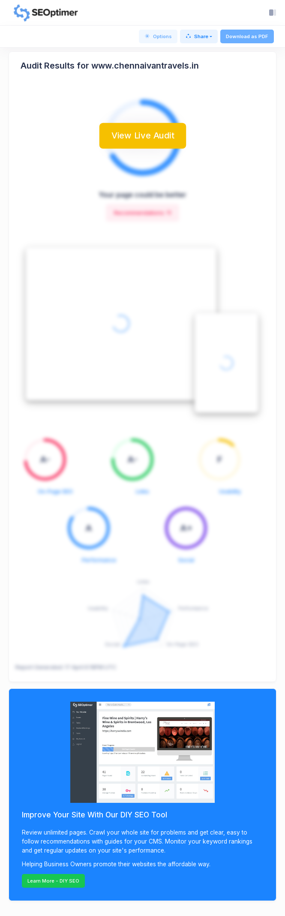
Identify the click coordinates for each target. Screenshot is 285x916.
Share (197, 36)
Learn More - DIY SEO (53, 881)
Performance (99, 560)
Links (142, 491)
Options (158, 36)
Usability (230, 491)
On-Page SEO (55, 491)
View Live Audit (142, 135)
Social (186, 560)
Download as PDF (247, 36)
